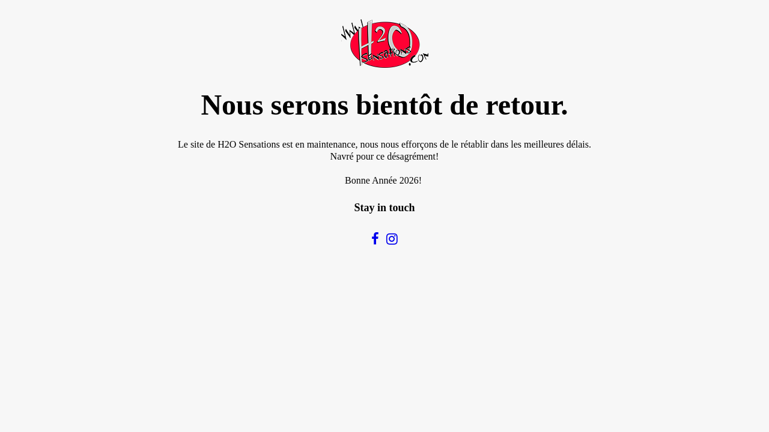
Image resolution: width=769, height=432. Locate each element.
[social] (375, 239)
